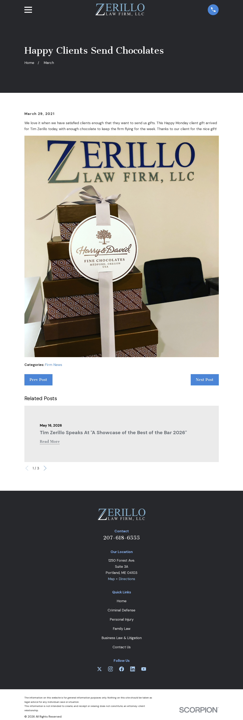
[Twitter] (99, 669)
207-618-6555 (121, 538)
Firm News (53, 364)
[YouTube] (143, 669)
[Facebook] (121, 669)
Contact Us (122, 647)
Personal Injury (121, 619)
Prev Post (38, 379)
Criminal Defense (121, 610)
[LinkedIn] (132, 669)
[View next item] (45, 468)
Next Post (204, 379)
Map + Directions (121, 579)
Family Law (121, 628)
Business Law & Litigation (122, 638)
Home (122, 601)
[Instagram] (110, 669)
